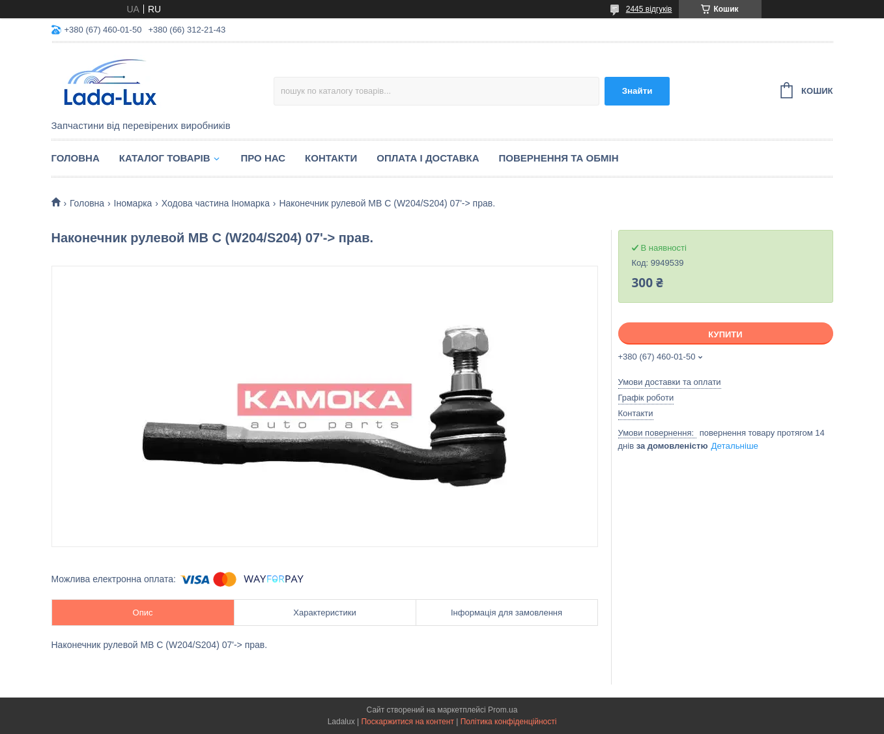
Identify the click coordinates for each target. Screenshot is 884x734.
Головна (75, 158)
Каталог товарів (164, 158)
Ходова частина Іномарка (216, 203)
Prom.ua (502, 709)
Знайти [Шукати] (637, 91)
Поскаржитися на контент (407, 721)
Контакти (331, 158)
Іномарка (133, 203)
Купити (725, 334)
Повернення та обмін (559, 158)
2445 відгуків (649, 9)
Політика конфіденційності (509, 721)
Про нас (263, 158)
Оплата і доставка (428, 158)
